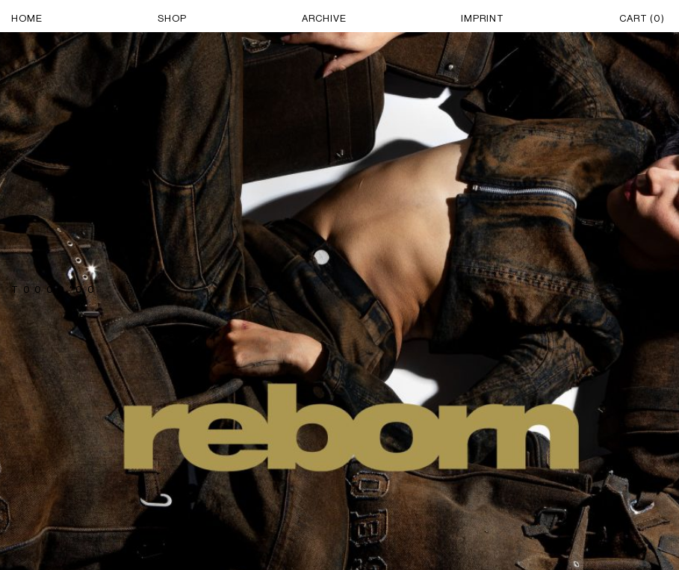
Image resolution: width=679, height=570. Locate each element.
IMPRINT (482, 18)
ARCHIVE (324, 18)
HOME (27, 18)
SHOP (172, 18)
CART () (642, 18)
